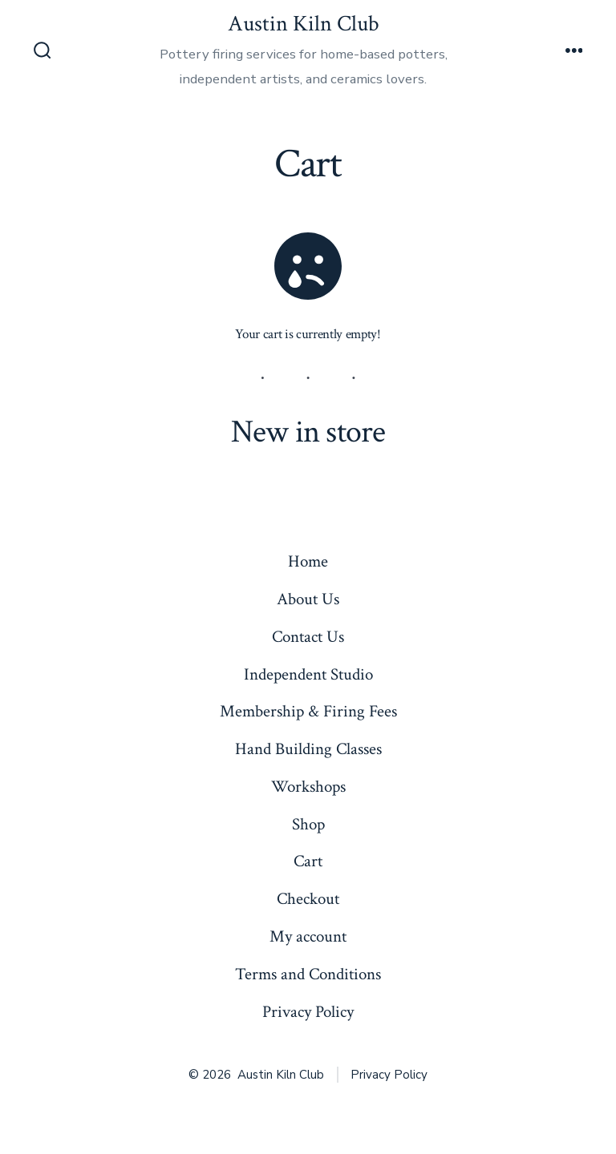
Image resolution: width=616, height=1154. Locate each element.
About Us (308, 599)
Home (308, 561)
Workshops (308, 786)
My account (308, 936)
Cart (308, 861)
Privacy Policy (308, 1012)
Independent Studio (308, 674)
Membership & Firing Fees (308, 711)
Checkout (308, 899)
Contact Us (308, 637)
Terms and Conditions (308, 974)
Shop (308, 824)
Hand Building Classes (308, 749)
